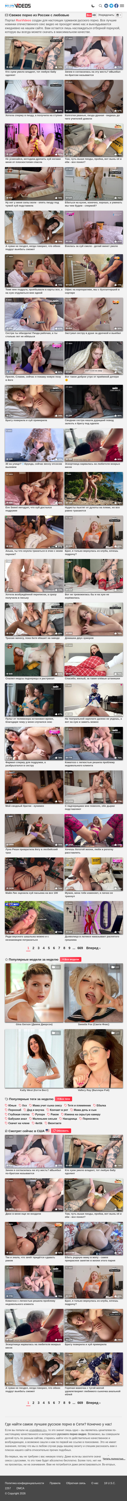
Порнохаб (14, 1110)
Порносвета (90, 1118)
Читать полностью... (114, 1458)
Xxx (24, 1105)
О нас (94, 1483)
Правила (55, 1483)
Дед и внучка (35, 1110)
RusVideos (23, 20)
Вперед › (93, 948)
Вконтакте (54, 1123)
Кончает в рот (59, 1110)
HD (94, 15)
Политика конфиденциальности (24, 1483)
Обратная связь (76, 1483)
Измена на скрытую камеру (82, 1114)
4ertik (38, 1123)
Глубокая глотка (18, 1114)
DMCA (20, 1488)
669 (80, 948)
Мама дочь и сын (85, 1110)
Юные (12, 1105)
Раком (55, 1114)
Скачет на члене (18, 1123)
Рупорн (40, 1114)
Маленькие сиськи (45, 1118)
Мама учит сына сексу (47, 1105)
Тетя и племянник (79, 1105)
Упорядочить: (106, 15)
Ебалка (101, 1105)
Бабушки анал (17, 1118)
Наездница (70, 1118)
